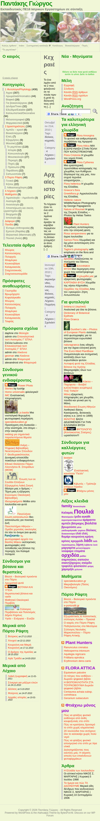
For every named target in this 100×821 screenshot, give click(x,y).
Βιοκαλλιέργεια (72, 45)
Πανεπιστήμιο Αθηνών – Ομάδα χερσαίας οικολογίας (20, 528)
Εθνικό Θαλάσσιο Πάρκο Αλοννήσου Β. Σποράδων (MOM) (19, 466)
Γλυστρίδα (10, 290)
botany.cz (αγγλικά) (75, 306)
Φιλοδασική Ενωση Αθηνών (79, 406)
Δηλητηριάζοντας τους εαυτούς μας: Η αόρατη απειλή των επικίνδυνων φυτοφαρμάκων (77, 754)
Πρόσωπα (13, 167)
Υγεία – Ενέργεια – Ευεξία (19, 618)
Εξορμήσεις (12, 139)
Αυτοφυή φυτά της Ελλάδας (79, 363)
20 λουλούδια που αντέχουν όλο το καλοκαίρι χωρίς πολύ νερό (80, 733)
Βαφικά (10, 99)
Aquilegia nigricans (74, 654)
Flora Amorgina (79, 135)
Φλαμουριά (23, 359)
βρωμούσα (68, 527)
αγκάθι (86, 516)
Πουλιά (84, 511)
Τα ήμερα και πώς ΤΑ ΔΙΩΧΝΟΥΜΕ (76, 784)
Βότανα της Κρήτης (75, 366)
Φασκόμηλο (67, 517)
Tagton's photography (76, 249)
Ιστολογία (11, 217)
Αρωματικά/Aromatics (18, 96)
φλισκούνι (80, 566)
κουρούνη (77, 536)
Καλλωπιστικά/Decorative (20, 113)
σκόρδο (86, 562)
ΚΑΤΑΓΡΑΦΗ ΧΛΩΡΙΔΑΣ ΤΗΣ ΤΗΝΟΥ (78, 389)
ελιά (78, 533)
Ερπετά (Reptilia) (15, 231)
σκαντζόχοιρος (71, 562)
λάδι (88, 540)
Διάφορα (10, 221)
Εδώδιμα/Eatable (15, 109)
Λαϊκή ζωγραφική (17, 676)
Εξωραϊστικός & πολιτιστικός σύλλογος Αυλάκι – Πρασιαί (80, 616)
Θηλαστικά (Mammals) (19, 234)
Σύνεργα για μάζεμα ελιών (23, 682)
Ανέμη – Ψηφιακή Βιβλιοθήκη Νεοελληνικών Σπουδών (18, 448)
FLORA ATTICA (80, 668)
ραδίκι (83, 556)
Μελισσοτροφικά (15, 119)
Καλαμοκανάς (12, 266)
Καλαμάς (67, 512)
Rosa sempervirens (75, 233)
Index (21, 45)
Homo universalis (15, 391)
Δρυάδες (69, 258)
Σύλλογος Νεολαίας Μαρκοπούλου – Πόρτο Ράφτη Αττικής (77, 632)
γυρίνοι (81, 530)
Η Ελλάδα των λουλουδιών (79, 770)
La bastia (17, 412)
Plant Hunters (76, 224)
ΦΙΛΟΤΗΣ (69, 419)
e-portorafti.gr (71, 605)
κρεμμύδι (77, 541)
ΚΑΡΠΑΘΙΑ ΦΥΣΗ (74, 282)
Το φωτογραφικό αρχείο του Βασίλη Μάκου (19, 539)
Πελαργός (10, 256)
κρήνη (89, 536)
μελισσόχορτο (83, 548)
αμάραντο (89, 519)
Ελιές (9, 136)
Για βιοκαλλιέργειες (16, 102)
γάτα (79, 527)
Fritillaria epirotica (74, 657)
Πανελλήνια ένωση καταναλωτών (17, 515)
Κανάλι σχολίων (76, 95)
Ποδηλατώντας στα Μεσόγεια (80, 626)
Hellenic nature (72, 199)
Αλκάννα (22, 352)
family (66, 506)
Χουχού (12, 640)
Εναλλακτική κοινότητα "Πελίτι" (76, 472)
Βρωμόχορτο (12, 294)
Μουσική (11, 143)
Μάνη (67, 394)
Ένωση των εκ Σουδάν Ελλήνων (20, 481)
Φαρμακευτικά (14, 122)
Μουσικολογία (16, 156)
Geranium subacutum (76, 698)
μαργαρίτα (68, 547)
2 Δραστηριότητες (15, 126)
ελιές (85, 533)
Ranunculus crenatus (76, 647)
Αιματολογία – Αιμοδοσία (20, 197)
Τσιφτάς (9, 321)
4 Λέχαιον (10, 190)
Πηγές (85, 45)
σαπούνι (83, 559)
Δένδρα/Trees (14, 106)
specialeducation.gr (16, 421)
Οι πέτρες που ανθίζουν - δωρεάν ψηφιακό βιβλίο (78, 677)
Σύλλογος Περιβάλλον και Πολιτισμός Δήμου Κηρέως (20, 612)
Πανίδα (9, 224)
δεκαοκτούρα (68, 533)
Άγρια (9, 92)
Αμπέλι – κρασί (14, 129)
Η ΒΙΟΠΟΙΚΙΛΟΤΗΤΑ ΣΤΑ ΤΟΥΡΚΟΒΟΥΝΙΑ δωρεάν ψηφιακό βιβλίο (78, 685)
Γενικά (9, 180)
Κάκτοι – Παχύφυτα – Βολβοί (78, 383)
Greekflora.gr (71, 193)
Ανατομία (11, 201)
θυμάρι (65, 536)
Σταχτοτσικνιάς (13, 270)
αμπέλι (65, 523)
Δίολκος (12, 688)
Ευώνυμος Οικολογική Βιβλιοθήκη (17, 496)
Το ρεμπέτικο (14, 146)
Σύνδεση (69, 88)
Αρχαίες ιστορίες (17, 697)
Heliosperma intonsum (76, 650)
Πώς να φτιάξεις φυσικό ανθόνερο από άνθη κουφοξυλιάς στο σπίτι (77, 718)
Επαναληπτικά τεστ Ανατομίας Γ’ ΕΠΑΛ (19, 338)
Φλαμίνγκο (11, 260)
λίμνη (80, 544)
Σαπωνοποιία (13, 173)
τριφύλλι (67, 566)
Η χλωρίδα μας (79, 276)
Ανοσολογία (12, 204)
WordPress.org (72, 98)
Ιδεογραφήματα (13, 501)
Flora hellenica (72, 183)
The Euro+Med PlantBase (78, 351)
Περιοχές (13, 160)
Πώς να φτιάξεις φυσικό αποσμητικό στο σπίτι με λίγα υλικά (80, 743)
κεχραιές (49, 140)
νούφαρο (67, 551)
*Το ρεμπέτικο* (9, 49)
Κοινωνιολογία (16, 153)
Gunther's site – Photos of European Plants (80, 331)
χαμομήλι (67, 569)
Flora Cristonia (72, 155)
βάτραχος (77, 523)
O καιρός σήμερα (10, 78)
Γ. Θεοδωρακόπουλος (17, 454)
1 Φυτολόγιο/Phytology (18, 89)
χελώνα (78, 569)
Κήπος (9, 184)
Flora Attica (77, 145)
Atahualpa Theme (47, 812)
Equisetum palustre (75, 672)
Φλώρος (9, 249)
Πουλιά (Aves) (14, 238)
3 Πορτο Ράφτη (13, 177)
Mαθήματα (11, 194)
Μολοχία (23, 333)
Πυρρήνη (50, 304)
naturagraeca (71, 344)
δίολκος (49, 136)
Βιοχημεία (11, 214)
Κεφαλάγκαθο (13, 297)
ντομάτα (79, 551)
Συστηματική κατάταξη (37, 45)
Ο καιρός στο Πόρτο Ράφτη (79, 622)
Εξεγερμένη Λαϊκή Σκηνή (19, 485)
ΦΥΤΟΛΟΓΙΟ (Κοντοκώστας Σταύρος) (78, 431)
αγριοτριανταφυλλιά (71, 520)
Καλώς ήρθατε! (9, 45)
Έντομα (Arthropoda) (18, 227)
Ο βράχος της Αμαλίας (20, 651)
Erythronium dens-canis (77, 660)
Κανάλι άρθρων (76, 92)
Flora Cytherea (79, 162)
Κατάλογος (58, 45)
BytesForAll (67, 812)
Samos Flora (71, 239)
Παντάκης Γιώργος (26, 3)
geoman (9, 355)
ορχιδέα (70, 555)
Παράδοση (12, 170)
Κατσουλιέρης (13, 253)
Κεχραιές (49, 64)
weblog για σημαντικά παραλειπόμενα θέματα (18, 436)
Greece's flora (72, 190)
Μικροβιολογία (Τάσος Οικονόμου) (76, 586)
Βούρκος (13, 636)
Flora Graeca (71, 319)
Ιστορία (12, 150)
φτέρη (91, 566)
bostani (68, 457)
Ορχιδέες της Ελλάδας (76, 288)
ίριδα (77, 516)
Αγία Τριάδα (15, 658)
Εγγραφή (69, 85)
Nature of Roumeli (74, 209)
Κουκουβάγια (12, 263)
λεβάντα (88, 545)
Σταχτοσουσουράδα (16, 273)
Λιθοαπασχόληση (17, 187)
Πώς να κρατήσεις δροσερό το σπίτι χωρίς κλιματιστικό (79, 726)
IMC (7, 395)
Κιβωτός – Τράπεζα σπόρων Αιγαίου (80, 485)
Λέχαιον (49, 300)
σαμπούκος (69, 559)
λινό (95, 545)
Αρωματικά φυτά (14, 582)
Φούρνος (13, 693)
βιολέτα (90, 523)
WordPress (24, 812)
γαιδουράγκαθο (69, 530)
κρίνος (65, 541)
